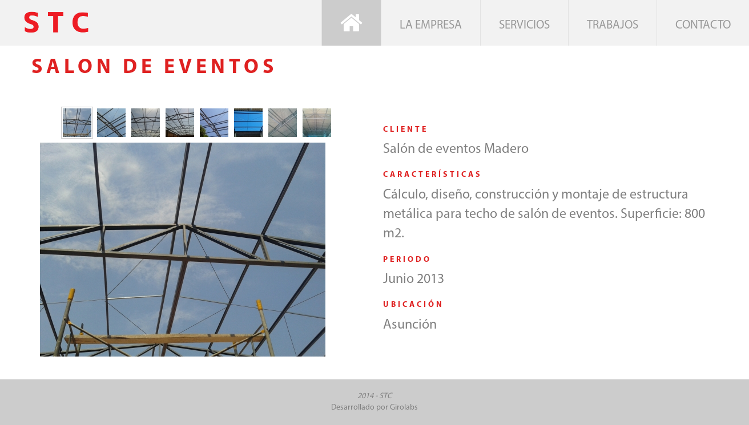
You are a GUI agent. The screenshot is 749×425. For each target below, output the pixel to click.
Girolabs (404, 407)
